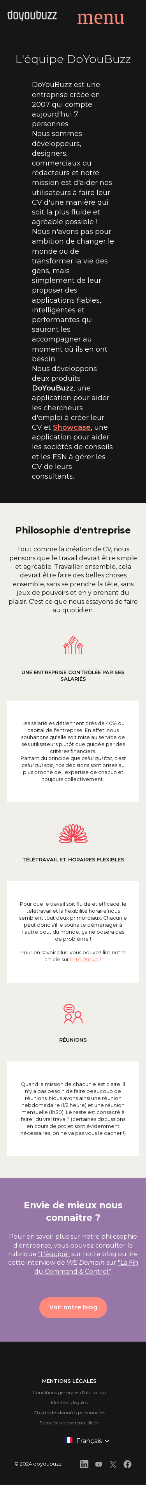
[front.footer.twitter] (113, 1466)
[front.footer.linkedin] (84, 1465)
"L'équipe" (54, 1254)
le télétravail (85, 959)
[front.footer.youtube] (99, 1465)
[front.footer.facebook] (127, 1465)
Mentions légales (69, 1402)
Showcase (72, 427)
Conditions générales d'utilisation (69, 1392)
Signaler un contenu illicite (69, 1423)
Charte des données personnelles (69, 1412)
